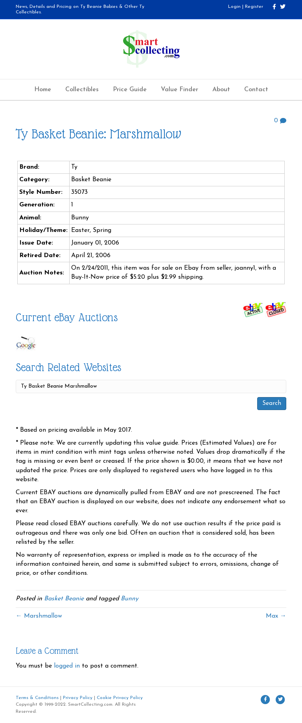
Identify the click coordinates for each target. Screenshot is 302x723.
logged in (67, 666)
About (221, 89)
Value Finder (179, 89)
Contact (256, 89)
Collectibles (82, 89)
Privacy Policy (77, 697)
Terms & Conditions (37, 697)
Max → (276, 616)
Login (234, 6)
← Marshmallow (39, 616)
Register (254, 6)
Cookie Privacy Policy (120, 697)
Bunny (129, 599)
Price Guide (130, 89)
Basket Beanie (64, 599)
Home (42, 89)
